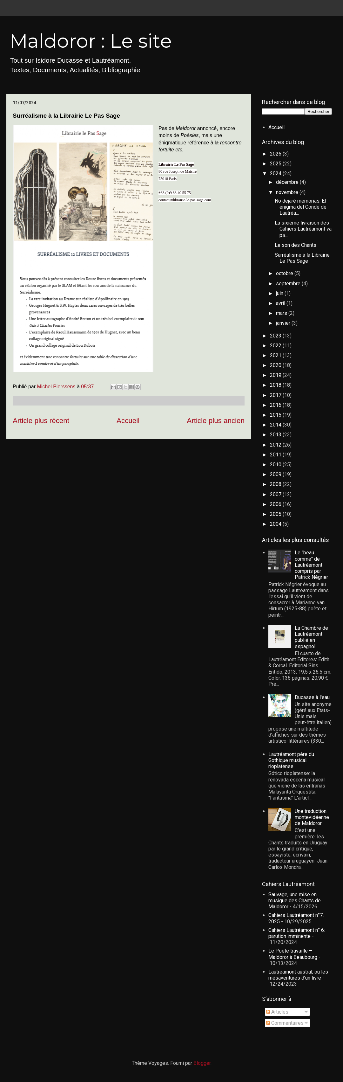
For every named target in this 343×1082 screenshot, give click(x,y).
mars (282, 313)
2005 (276, 514)
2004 (276, 524)
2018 (276, 385)
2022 (276, 346)
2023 (276, 336)
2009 (276, 474)
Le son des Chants (295, 245)
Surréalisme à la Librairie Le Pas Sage (302, 258)
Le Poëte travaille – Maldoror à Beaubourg (292, 954)
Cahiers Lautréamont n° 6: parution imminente (296, 933)
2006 (276, 504)
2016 (276, 405)
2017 (276, 395)
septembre (289, 284)
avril (281, 303)
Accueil (128, 421)
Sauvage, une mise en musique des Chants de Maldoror (294, 900)
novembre (287, 192)
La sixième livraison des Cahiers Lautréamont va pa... (303, 229)
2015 (276, 415)
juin (280, 293)
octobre (285, 273)
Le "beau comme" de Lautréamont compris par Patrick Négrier (311, 565)
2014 (276, 425)
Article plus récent (41, 421)
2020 (276, 365)
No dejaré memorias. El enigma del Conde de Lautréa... (300, 207)
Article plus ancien (216, 421)
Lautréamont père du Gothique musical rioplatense (291, 760)
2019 (276, 375)
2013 (276, 435)
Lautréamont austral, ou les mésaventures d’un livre (298, 975)
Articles (277, 1012)
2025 (276, 164)
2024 (276, 173)
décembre (288, 182)
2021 (276, 355)
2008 (276, 484)
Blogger (202, 1063)
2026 (276, 154)
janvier (284, 323)
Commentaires (285, 1023)
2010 (276, 464)
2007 (276, 494)
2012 (276, 445)
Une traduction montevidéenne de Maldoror (312, 817)
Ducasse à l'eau (312, 697)
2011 (276, 455)
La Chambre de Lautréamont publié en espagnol (311, 637)
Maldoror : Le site (91, 40)
